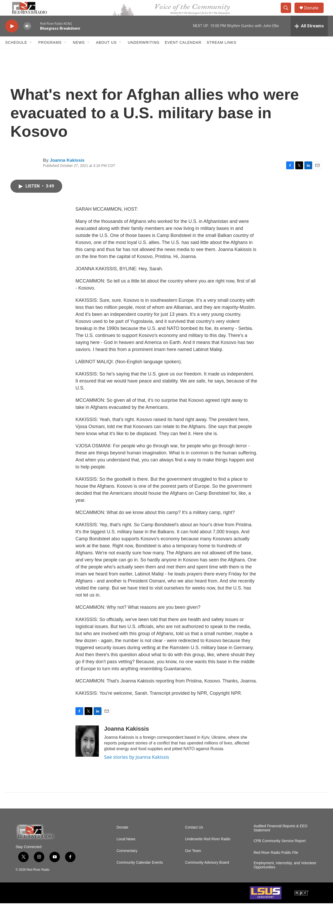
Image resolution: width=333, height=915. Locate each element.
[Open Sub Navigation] (31, 54)
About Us (106, 54)
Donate (314, 13)
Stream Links (221, 54)
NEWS (79, 54)
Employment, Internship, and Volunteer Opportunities (285, 877)
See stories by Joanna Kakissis (136, 769)
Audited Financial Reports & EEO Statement (281, 840)
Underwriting (143, 54)
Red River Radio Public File (276, 864)
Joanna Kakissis (67, 172)
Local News (126, 851)
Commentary (127, 862)
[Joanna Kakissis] (87, 752)
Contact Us (194, 839)
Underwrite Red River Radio (207, 851)
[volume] (27, 38)
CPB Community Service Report (280, 853)
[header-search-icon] (288, 14)
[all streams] (309, 37)
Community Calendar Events (140, 874)
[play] (12, 38)
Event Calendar (183, 54)
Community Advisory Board (207, 874)
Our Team (193, 862)
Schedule (16, 54)
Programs (50, 54)
